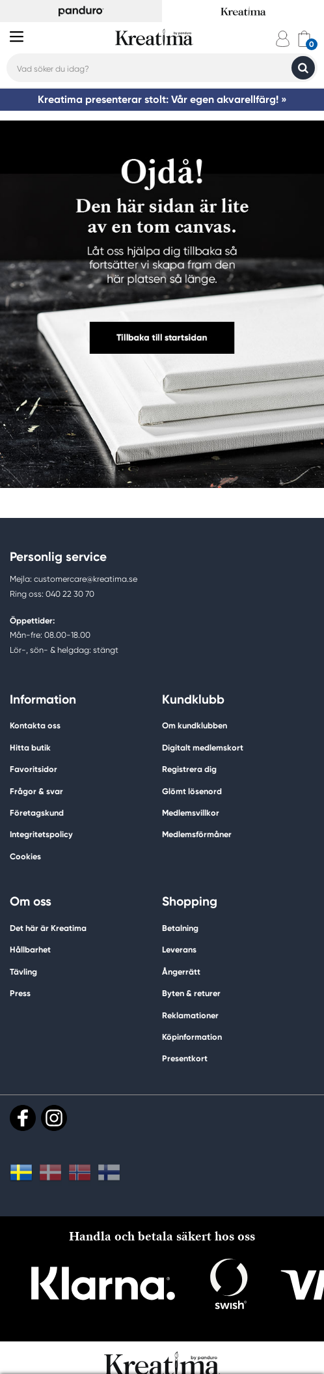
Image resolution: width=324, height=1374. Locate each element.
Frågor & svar (36, 791)
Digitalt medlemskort (202, 747)
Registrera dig (189, 769)
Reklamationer (190, 1015)
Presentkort (185, 1058)
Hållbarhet (30, 949)
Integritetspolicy (41, 834)
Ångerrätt (181, 972)
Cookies (25, 856)
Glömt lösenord (192, 791)
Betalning (180, 928)
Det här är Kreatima (48, 928)
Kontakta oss (35, 725)
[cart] (304, 39)
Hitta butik (30, 747)
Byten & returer (191, 993)
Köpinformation (192, 1037)
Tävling (23, 972)
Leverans (179, 949)
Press (20, 993)
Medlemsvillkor (190, 813)
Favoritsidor (33, 769)
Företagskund (37, 813)
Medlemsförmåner (197, 834)
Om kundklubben (194, 725)
